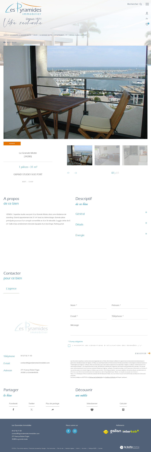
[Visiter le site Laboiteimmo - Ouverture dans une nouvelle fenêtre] (129, 447)
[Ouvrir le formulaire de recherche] (134, 4)
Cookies (100, 448)
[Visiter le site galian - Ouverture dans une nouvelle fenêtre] (115, 431)
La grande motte (46, 35)
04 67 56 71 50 (26, 356)
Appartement (59, 35)
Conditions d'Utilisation (110, 377)
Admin (78, 448)
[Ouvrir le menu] (147, 4)
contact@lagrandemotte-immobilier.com (35, 363)
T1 (66, 35)
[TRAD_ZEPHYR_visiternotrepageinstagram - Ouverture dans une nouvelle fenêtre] (74, 431)
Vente (35, 35)
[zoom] (134, 155)
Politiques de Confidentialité (95, 377)
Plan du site (60, 448)
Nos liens (84, 448)
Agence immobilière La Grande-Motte (17, 35)
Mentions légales (69, 448)
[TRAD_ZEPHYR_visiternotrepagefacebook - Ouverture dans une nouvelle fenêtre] (68, 431)
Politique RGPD (92, 448)
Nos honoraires (51, 448)
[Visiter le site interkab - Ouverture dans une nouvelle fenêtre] (131, 431)
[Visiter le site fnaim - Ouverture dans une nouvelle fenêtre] (106, 431)
